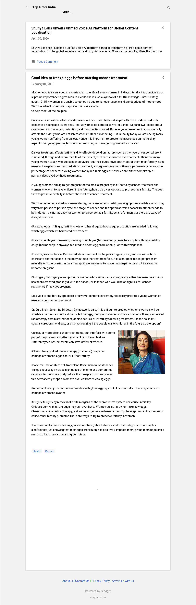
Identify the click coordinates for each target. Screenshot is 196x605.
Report (67, 12)
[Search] (168, 7)
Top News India (44, 7)
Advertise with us (123, 581)
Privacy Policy (100, 581)
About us (68, 581)
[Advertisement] (98, 543)
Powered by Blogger (98, 591)
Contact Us (82, 581)
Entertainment (90, 12)
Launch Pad (116, 12)
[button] (163, 28)
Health (37, 451)
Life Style (138, 12)
